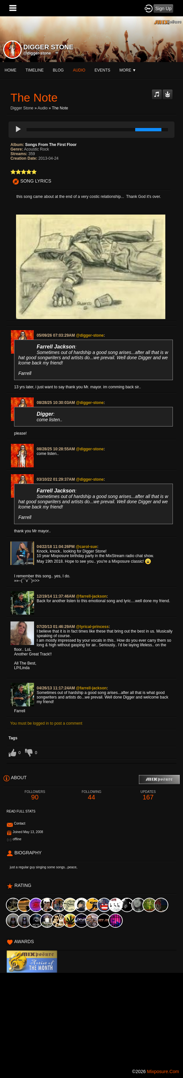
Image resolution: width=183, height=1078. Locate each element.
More (127, 70)
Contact (19, 823)
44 (91, 795)
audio (79, 70)
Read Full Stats (21, 811)
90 (35, 795)
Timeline (35, 70)
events (102, 70)
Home (10, 70)
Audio (43, 108)
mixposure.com (163, 1071)
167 (148, 795)
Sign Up (163, 8)
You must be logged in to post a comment (46, 723)
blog (58, 70)
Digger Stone (21, 108)
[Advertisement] (91, 1018)
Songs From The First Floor (51, 144)
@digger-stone (37, 53)
